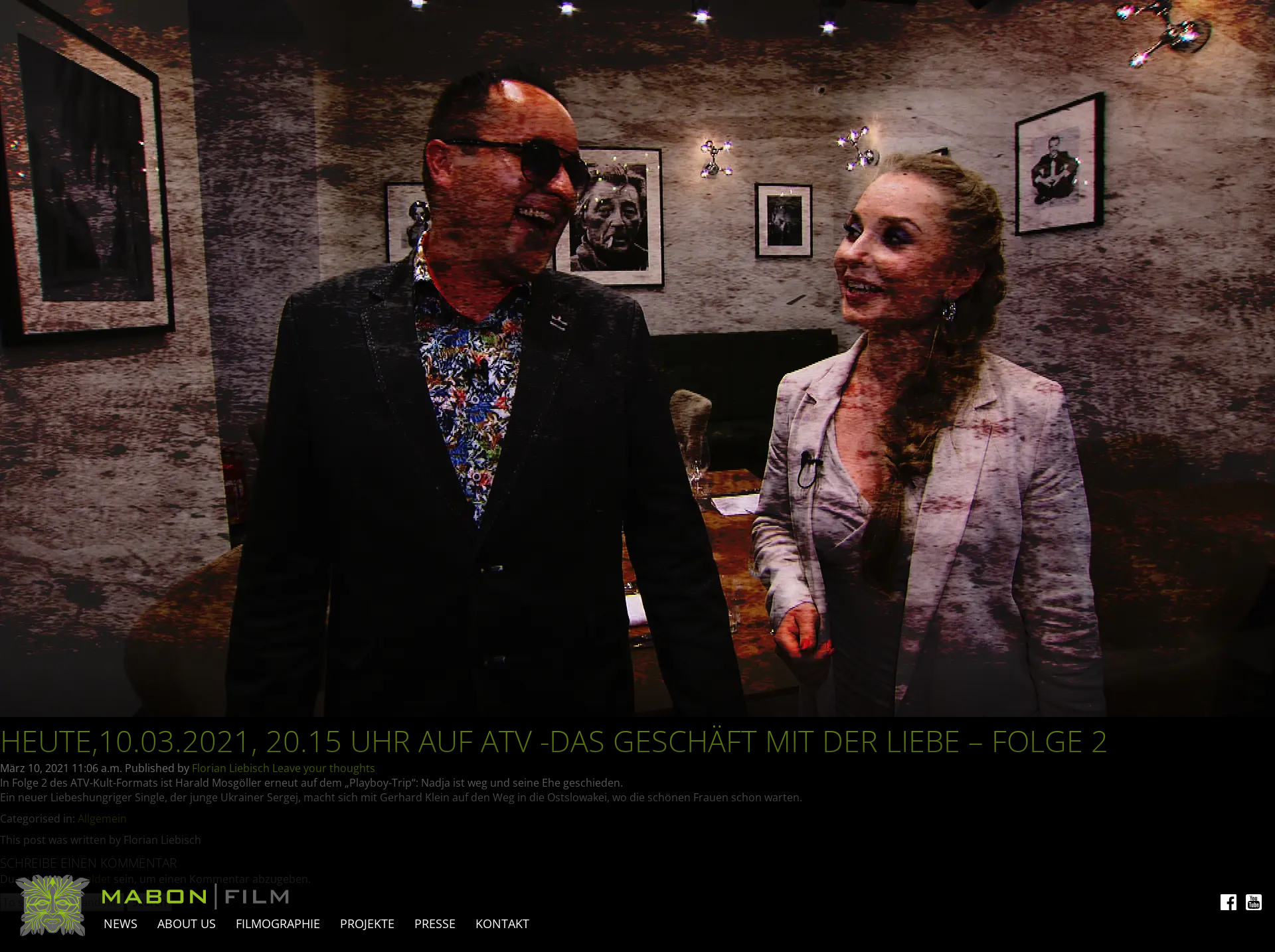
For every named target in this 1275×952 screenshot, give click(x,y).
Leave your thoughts (323, 768)
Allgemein (102, 818)
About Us (186, 923)
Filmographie (278, 923)
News (120, 923)
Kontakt (502, 923)
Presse (435, 923)
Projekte (367, 923)
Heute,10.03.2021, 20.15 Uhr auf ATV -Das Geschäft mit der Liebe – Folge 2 (554, 740)
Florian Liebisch (231, 768)
